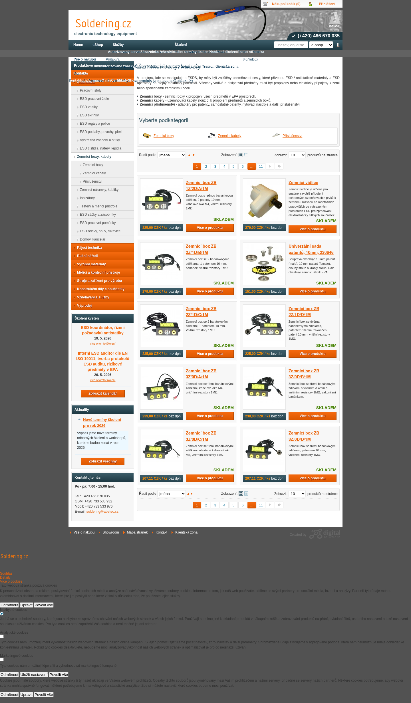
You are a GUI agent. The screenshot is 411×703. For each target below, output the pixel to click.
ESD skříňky (87, 115)
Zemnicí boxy (164, 136)
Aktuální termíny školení (189, 52)
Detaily (5, 577)
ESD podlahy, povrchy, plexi (99, 132)
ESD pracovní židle (92, 99)
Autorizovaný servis (124, 52)
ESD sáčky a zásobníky (96, 215)
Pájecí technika (88, 248)
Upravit (27, 605)
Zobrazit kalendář (102, 393)
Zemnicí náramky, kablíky (97, 190)
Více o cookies (11, 581)
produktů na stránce (322, 155)
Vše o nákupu (84, 532)
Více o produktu (210, 228)
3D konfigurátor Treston (194, 66)
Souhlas (6, 573)
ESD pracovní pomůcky (96, 223)
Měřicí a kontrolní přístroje (97, 272)
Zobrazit (280, 155)
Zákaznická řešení (155, 52)
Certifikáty (119, 80)
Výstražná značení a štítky (98, 140)
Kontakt (161, 532)
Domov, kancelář (90, 239)
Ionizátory (85, 198)
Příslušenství (292, 136)
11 (261, 167)
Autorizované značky (117, 66)
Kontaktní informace (85, 80)
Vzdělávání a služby (91, 297)
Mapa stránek (137, 532)
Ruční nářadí (86, 256)
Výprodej (83, 306)
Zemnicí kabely (229, 136)
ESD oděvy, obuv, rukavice (98, 231)
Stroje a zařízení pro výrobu (98, 281)
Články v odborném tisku (154, 66)
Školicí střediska (250, 52)
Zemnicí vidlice (303, 183)
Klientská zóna (186, 532)
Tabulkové (246, 155)
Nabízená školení (223, 52)
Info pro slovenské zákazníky (169, 80)
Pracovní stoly (88, 90)
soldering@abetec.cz (102, 512)
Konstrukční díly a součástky (99, 289)
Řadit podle (147, 155)
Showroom (110, 532)
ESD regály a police (93, 124)
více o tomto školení (103, 343)
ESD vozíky (87, 107)
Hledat (338, 44)
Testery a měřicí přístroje (96, 206)
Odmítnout (9, 605)
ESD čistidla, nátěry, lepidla (98, 148)
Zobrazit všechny (103, 461)
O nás (106, 80)
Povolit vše (44, 605)
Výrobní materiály (90, 264)
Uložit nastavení (34, 674)
